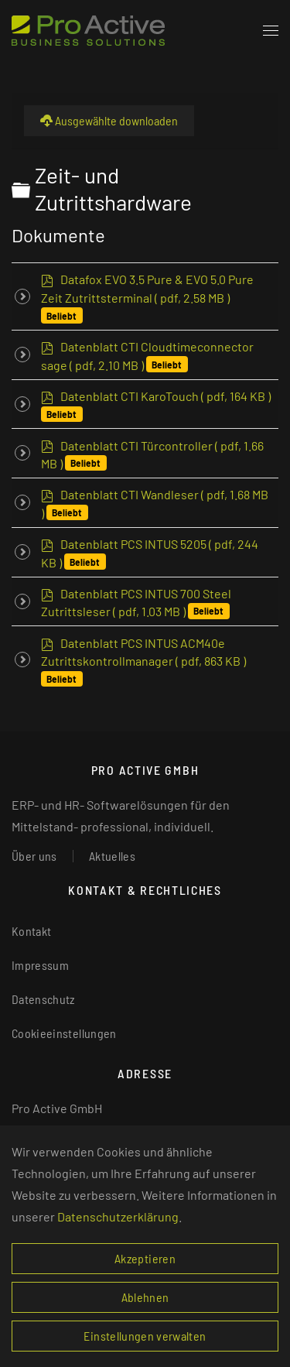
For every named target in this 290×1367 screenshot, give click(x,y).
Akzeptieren (145, 1258)
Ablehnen (145, 1297)
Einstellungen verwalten (145, 1335)
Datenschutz (43, 999)
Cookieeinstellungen (64, 1033)
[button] (270, 31)
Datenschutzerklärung (118, 1216)
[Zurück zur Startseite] (88, 31)
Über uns (34, 855)
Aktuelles (112, 855)
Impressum (40, 965)
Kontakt (31, 930)
